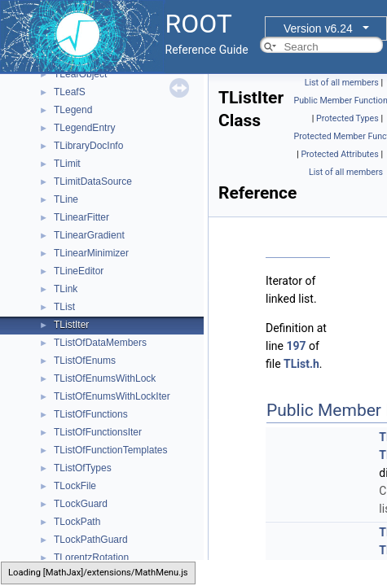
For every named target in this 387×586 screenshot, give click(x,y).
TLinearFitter (81, 217)
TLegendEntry (84, 127)
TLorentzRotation (91, 557)
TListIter (71, 324)
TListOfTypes (83, 468)
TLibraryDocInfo (88, 145)
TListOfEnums (85, 360)
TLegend (73, 110)
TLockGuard (81, 503)
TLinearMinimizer (91, 253)
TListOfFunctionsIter (98, 432)
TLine (66, 199)
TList (64, 307)
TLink (65, 289)
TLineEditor (78, 271)
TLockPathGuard (91, 539)
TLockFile (75, 486)
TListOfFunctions (91, 414)
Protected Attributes (339, 154)
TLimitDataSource (93, 181)
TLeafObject (80, 74)
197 (296, 345)
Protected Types (347, 118)
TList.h (301, 363)
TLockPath (77, 521)
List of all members (342, 82)
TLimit (67, 163)
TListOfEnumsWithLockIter (112, 396)
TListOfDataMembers (100, 342)
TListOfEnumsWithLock (105, 378)
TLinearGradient (89, 235)
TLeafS (70, 92)
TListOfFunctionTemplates (110, 450)
